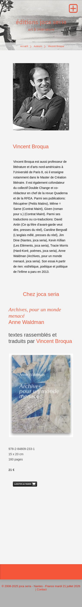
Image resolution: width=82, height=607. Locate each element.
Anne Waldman (26, 322)
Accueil (24, 46)
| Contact (41, 589)
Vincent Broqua (56, 46)
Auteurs (38, 46)
